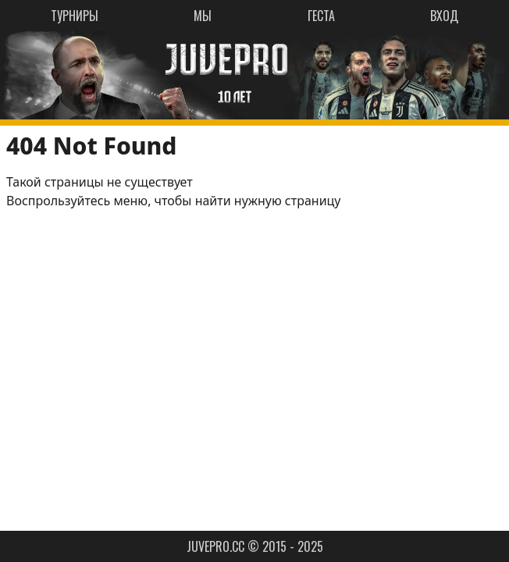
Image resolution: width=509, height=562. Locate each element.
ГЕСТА (321, 15)
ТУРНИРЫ (74, 15)
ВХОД (444, 15)
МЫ (203, 15)
